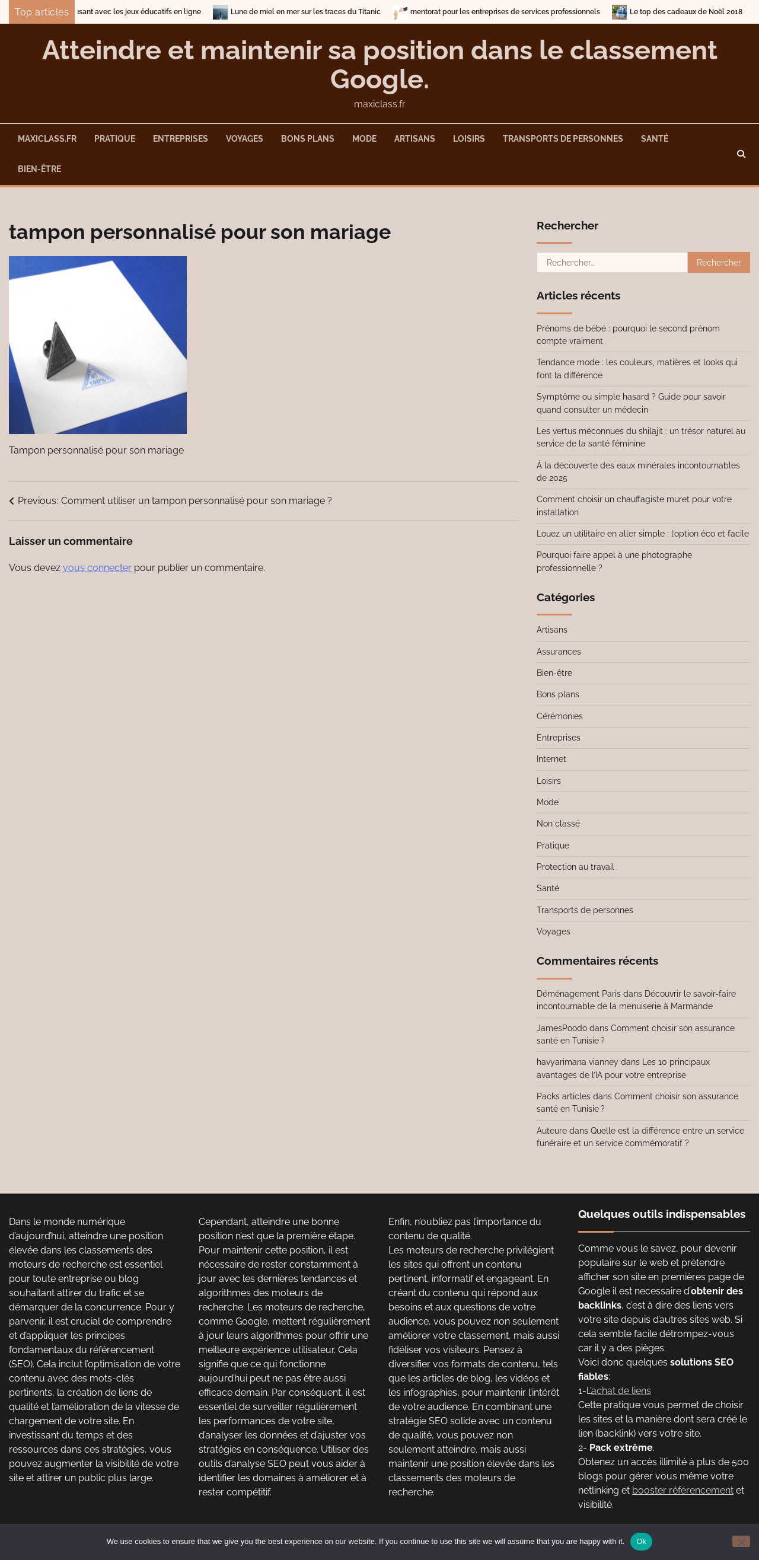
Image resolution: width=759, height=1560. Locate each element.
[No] (741, 1541)
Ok (641, 1541)
